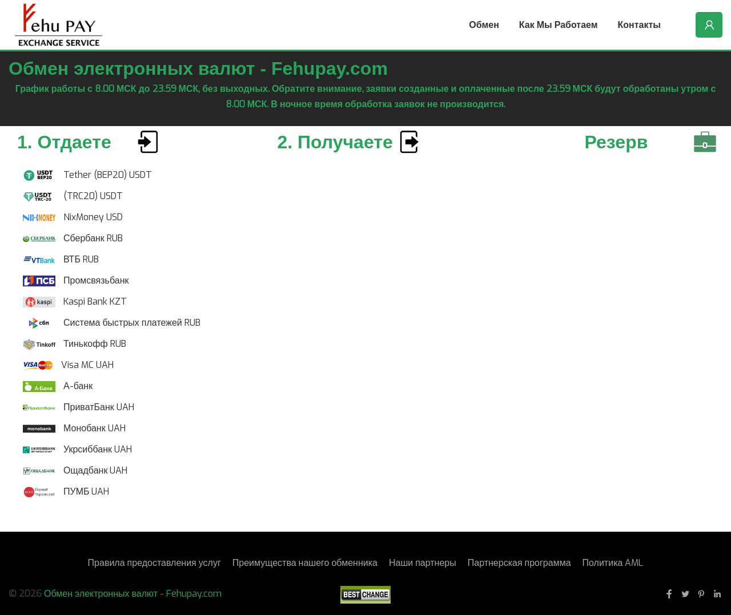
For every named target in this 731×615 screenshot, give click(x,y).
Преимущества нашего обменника (304, 563)
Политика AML (613, 563)
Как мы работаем (558, 25)
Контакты (639, 25)
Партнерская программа (519, 563)
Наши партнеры (422, 563)
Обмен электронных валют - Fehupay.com (133, 594)
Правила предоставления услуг (154, 563)
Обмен (484, 25)
